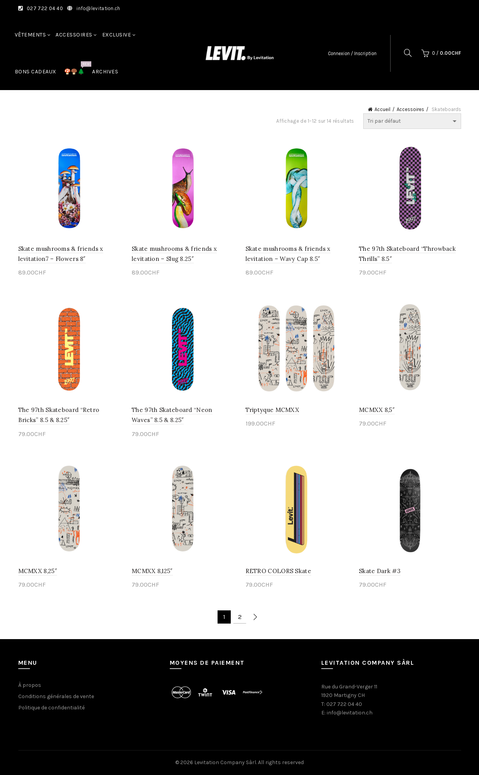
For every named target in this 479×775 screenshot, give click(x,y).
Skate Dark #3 (380, 571)
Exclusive (116, 34)
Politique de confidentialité (51, 707)
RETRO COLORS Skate (278, 571)
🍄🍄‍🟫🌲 (77, 68)
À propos (29, 685)
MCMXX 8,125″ (152, 571)
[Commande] (412, 121)
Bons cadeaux (35, 71)
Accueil (382, 109)
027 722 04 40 (45, 8)
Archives (105, 71)
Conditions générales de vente (56, 696)
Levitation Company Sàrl (225, 762)
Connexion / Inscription (352, 53)
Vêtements (30, 34)
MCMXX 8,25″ (37, 571)
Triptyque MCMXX (273, 410)
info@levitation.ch (98, 8)
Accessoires (74, 34)
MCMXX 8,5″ (377, 410)
